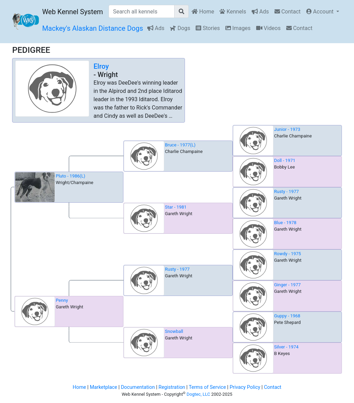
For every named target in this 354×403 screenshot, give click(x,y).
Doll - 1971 (285, 160)
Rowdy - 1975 (287, 253)
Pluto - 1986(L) (70, 176)
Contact (287, 11)
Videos (268, 28)
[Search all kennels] (142, 11)
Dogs (180, 28)
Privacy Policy (245, 387)
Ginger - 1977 (287, 284)
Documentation (138, 387)
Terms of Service (207, 387)
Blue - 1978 (285, 222)
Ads (260, 11)
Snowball (174, 331)
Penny (62, 300)
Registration (172, 387)
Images (238, 28)
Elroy (101, 66)
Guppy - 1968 (287, 315)
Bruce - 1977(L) (180, 144)
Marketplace (103, 387)
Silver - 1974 (286, 346)
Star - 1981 (176, 207)
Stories (208, 28)
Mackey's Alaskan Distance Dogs (92, 28)
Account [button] (320, 11)
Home (203, 11)
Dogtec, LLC (198, 394)
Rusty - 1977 (286, 191)
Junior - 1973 (287, 129)
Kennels (233, 11)
